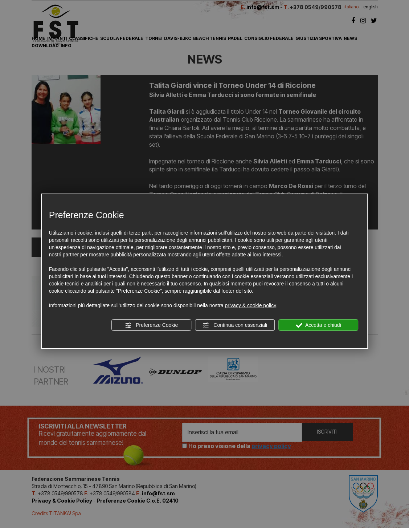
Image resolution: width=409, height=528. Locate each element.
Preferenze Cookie (151, 325)
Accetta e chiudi (318, 325)
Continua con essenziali (235, 325)
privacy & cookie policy (251, 305)
